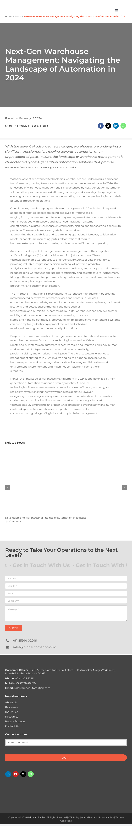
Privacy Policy (106, 817)
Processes (11, 707)
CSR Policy (74, 817)
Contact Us (12, 726)
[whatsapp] (31, 774)
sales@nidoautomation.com (34, 647)
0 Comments (14, 521)
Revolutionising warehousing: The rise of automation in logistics (45, 517)
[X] (108, 126)
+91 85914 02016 (25, 640)
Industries (11, 712)
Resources (11, 716)
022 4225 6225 (19, 678)
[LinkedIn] (116, 126)
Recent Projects (15, 721)
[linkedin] (8, 774)
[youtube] (16, 774)
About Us (11, 702)
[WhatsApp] (123, 126)
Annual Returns (89, 817)
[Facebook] (100, 126)
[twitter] (23, 774)
